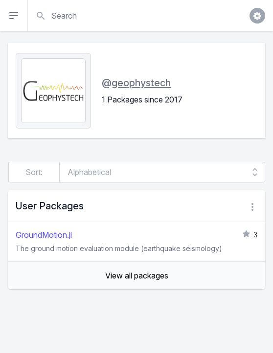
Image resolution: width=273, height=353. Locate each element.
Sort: (34, 172)
